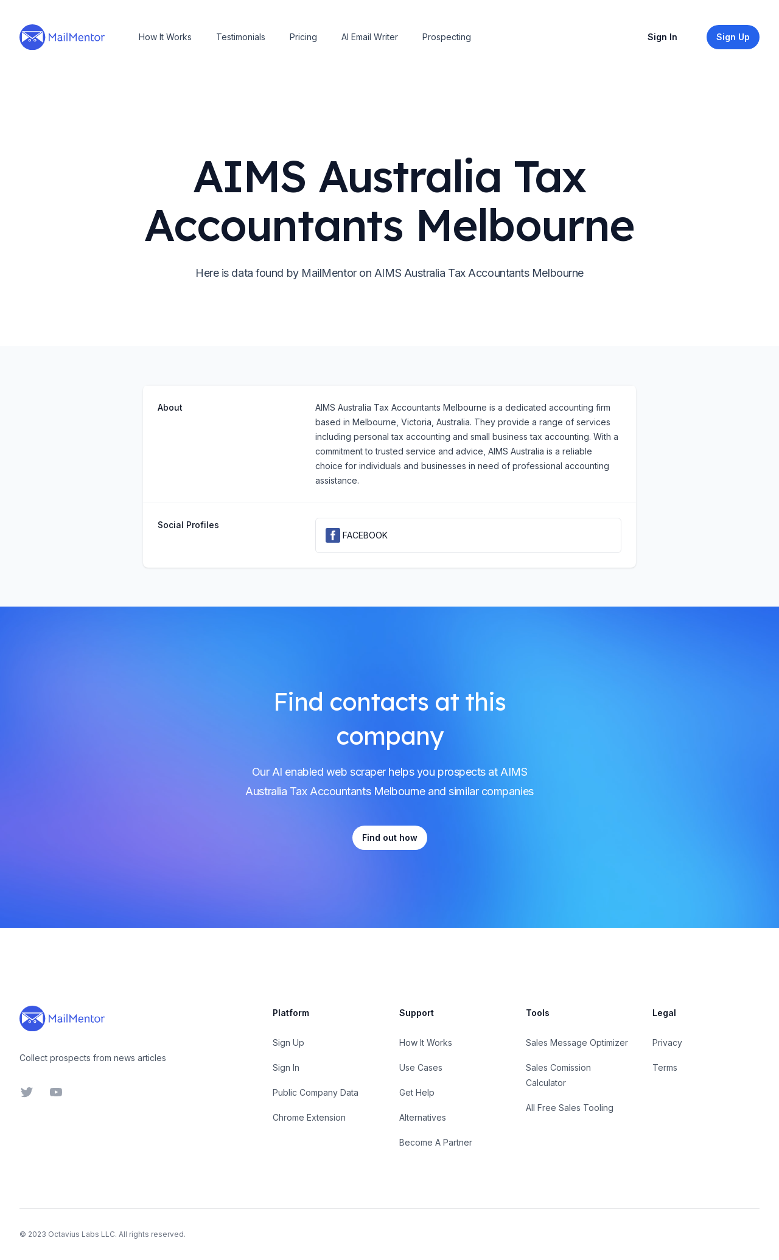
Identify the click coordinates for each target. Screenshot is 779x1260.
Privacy (667, 1042)
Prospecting (446, 37)
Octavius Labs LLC (81, 1234)
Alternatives (422, 1117)
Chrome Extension (309, 1117)
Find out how (389, 837)
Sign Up (288, 1042)
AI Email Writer (369, 37)
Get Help (417, 1092)
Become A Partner (435, 1142)
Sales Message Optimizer (577, 1042)
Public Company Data (315, 1092)
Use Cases (420, 1067)
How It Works (165, 37)
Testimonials (240, 37)
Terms (664, 1067)
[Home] (62, 37)
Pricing (303, 37)
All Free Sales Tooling (569, 1107)
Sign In (662, 37)
